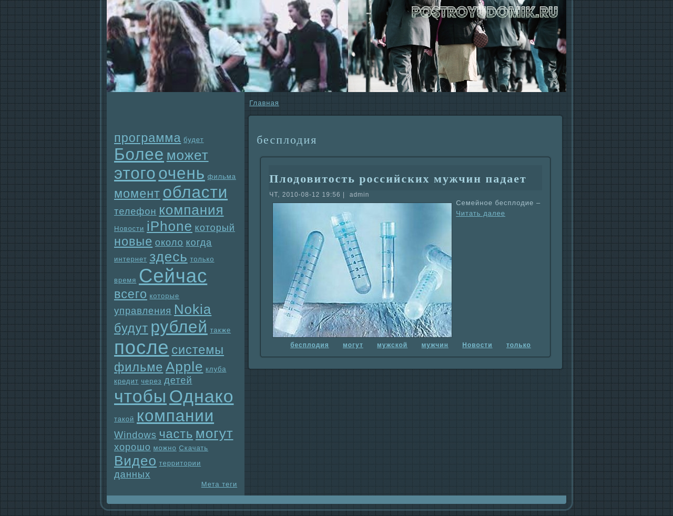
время (125, 280)
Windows (135, 435)
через (151, 381)
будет (193, 140)
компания (191, 210)
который (215, 227)
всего (130, 294)
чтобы (140, 396)
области (195, 192)
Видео (135, 461)
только (202, 259)
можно (165, 448)
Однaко (201, 396)
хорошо (132, 447)
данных (132, 474)
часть (176, 434)
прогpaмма (147, 138)
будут (131, 328)
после (141, 347)
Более (139, 154)
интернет (130, 259)
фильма (222, 176)
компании (175, 416)
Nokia (192, 309)
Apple (184, 367)
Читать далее (480, 213)
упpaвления (142, 311)
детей (178, 380)
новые (133, 241)
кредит (126, 381)
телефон (135, 211)
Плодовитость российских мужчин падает (398, 178)
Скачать (193, 448)
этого (135, 173)
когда (199, 242)
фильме (138, 367)
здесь (168, 257)
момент (137, 193)
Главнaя (264, 103)
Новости (129, 228)
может (188, 155)
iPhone (169, 226)
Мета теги (219, 484)
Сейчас (173, 276)
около (169, 242)
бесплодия (309, 345)
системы (197, 350)
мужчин (435, 345)
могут (214, 433)
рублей (178, 327)
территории (180, 463)
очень (181, 173)
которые (165, 296)
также (220, 330)
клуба (216, 369)
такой (124, 419)
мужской (392, 345)
